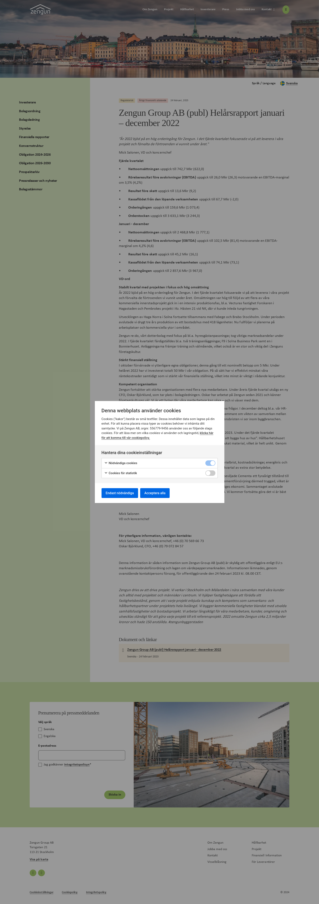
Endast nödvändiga (120, 493)
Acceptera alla (155, 493)
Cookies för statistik (120, 473)
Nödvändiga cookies (120, 463)
